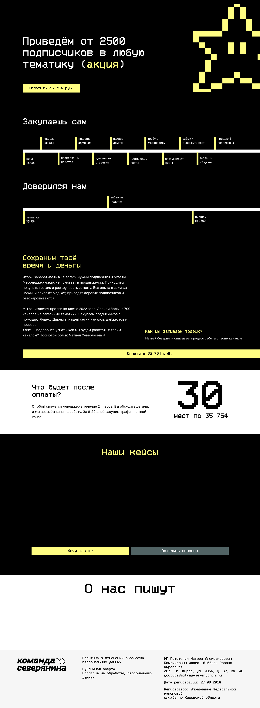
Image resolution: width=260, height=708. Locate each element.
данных (88, 677)
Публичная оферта (98, 669)
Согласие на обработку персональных (117, 673)
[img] (40, 611)
